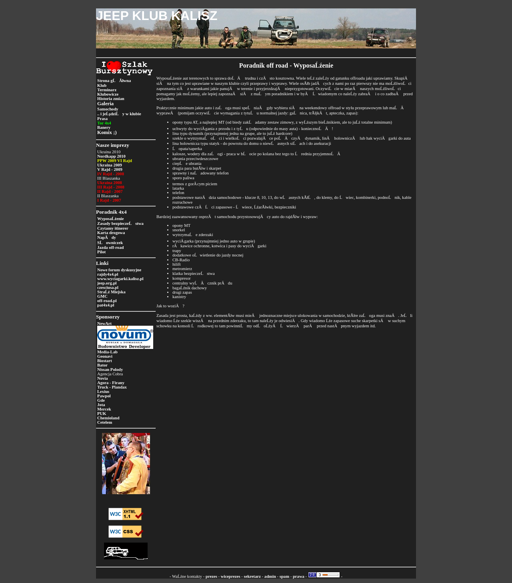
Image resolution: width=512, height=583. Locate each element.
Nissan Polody (110, 369)
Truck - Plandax (112, 387)
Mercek (104, 409)
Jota (101, 405)
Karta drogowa (111, 232)
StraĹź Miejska (111, 292)
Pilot (101, 252)
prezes (211, 576)
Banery (103, 127)
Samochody (107, 109)
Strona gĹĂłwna (114, 80)
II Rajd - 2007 (110, 191)
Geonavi (104, 356)
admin (270, 576)
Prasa (102, 118)
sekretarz (252, 576)
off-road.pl (107, 301)
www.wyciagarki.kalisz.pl (120, 278)
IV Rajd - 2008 (110, 174)
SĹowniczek (110, 242)
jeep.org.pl (107, 283)
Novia (102, 378)
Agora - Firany (110, 383)
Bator (102, 365)
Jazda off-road (110, 247)
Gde (101, 400)
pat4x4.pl (105, 305)
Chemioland (108, 418)
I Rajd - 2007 (109, 200)
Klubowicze (107, 94)
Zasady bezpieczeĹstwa (120, 223)
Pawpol (104, 396)
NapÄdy (106, 237)
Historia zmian (110, 98)
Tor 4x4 (104, 123)
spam (284, 576)
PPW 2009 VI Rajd (114, 160)
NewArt (104, 323)
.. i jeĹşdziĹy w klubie (119, 114)
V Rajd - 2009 (109, 169)
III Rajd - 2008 (110, 187)
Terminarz (106, 90)
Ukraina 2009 (109, 165)
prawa (298, 576)
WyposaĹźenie (110, 218)
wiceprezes (230, 576)
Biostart (104, 361)
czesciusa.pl (107, 287)
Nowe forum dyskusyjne (119, 270)
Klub (101, 85)
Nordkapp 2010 (111, 156)
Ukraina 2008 (109, 182)
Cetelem (104, 422)
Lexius (103, 391)
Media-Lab (107, 352)
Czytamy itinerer (112, 228)
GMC (102, 296)
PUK (101, 413)
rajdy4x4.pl (107, 274)
